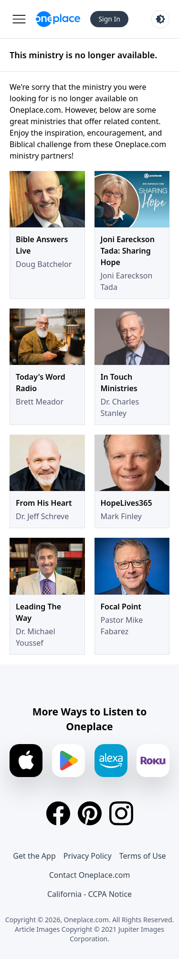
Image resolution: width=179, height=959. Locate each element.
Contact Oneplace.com (89, 875)
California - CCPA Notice (89, 894)
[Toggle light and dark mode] (160, 19)
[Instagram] (121, 813)
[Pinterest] (90, 813)
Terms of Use (142, 856)
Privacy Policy (87, 856)
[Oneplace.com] (58, 19)
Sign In (109, 18)
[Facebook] (58, 813)
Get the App (34, 856)
